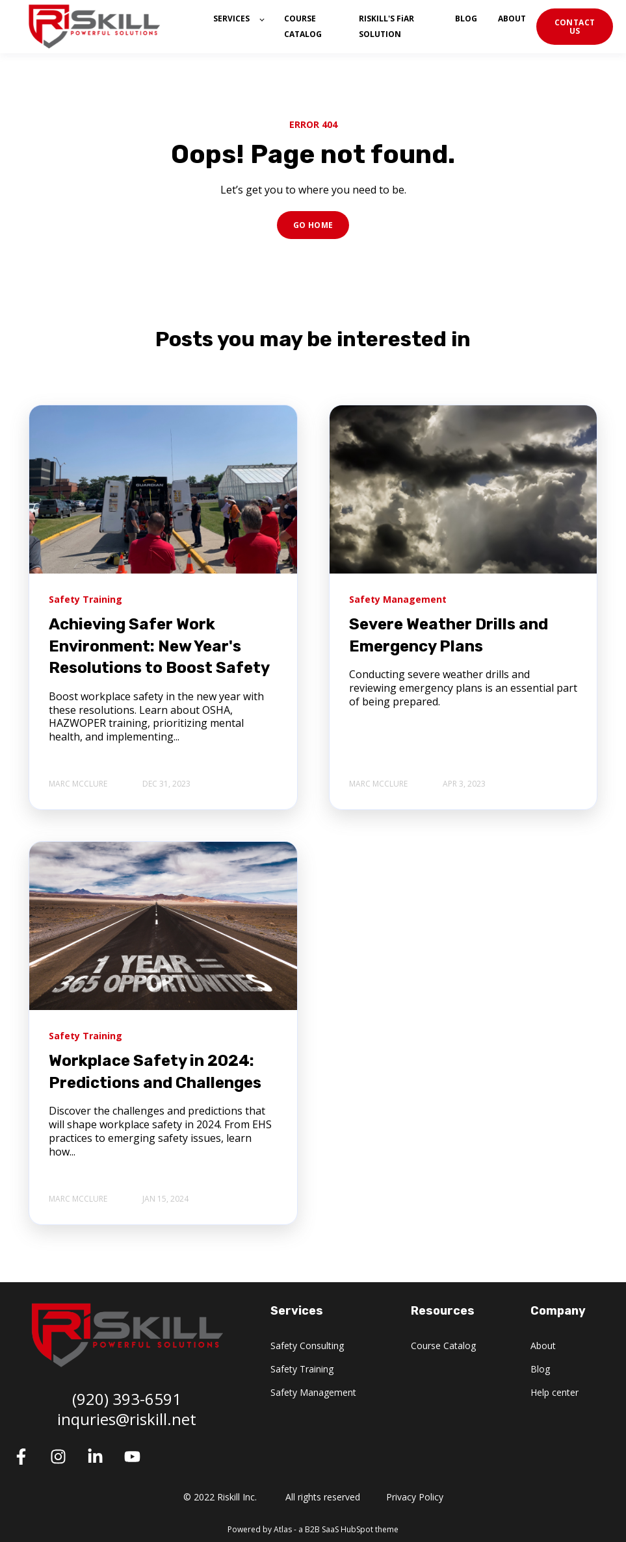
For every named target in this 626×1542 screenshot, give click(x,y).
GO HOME (313, 225)
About (543, 1345)
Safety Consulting (307, 1345)
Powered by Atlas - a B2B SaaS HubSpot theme (313, 1529)
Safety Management (313, 1392)
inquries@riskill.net (126, 1419)
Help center (554, 1392)
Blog (540, 1368)
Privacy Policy (414, 1497)
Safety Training (301, 1368)
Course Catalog (443, 1345)
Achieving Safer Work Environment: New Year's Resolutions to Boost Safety (159, 646)
